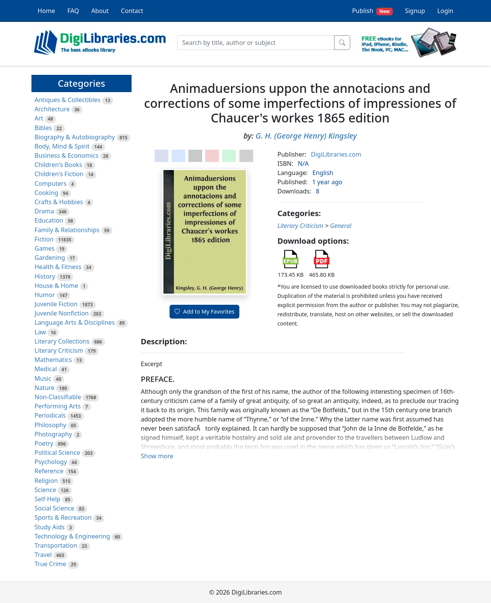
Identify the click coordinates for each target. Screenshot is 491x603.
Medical (46, 369)
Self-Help (47, 499)
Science (45, 490)
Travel (43, 554)
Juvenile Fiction (56, 304)
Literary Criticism (59, 350)
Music (43, 378)
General (340, 225)
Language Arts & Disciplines (75, 322)
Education (49, 220)
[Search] (255, 42)
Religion (46, 480)
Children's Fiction (59, 174)
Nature (44, 387)
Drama (44, 211)
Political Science (57, 452)
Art (39, 118)
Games (44, 248)
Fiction (44, 239)
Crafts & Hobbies (59, 202)
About (100, 11)
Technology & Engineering (72, 536)
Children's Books (58, 164)
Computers (51, 183)
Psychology (51, 462)
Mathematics (53, 359)
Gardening (50, 257)
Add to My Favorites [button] (204, 311)
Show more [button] (157, 456)
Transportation (56, 545)
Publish (372, 11)
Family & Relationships (67, 230)
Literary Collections (62, 341)
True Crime (50, 564)
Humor (45, 295)
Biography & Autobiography (75, 137)
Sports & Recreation (63, 517)
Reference (49, 471)
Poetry (44, 443)
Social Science (54, 508)
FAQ (73, 11)
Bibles (43, 128)
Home (46, 11)
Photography (53, 434)
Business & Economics (67, 155)
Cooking (46, 192)
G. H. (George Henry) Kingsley (306, 136)
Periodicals (50, 415)
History (45, 276)
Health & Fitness (58, 267)
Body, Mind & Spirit (62, 146)
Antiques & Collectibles (68, 100)
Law (40, 332)
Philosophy (50, 425)
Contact (132, 11)
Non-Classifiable (58, 397)
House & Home (56, 285)
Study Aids (49, 527)
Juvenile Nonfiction (62, 313)
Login (445, 11)
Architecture (52, 109)
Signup (415, 11)
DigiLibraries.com (336, 154)
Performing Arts (58, 406)
